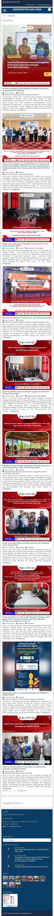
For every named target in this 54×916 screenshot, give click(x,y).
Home (4, 16)
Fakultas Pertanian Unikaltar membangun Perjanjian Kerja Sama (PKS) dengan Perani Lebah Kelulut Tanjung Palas (26, 467)
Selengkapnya (21, 110)
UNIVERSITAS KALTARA (27, 9)
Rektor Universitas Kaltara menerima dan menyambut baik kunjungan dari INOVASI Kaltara (24, 768)
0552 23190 (31, 5)
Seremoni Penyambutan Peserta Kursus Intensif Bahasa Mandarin (27, 318)
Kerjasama (11, 16)
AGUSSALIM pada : (21, 855)
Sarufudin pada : (20, 848)
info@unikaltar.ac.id (45, 5)
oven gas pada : (20, 865)
